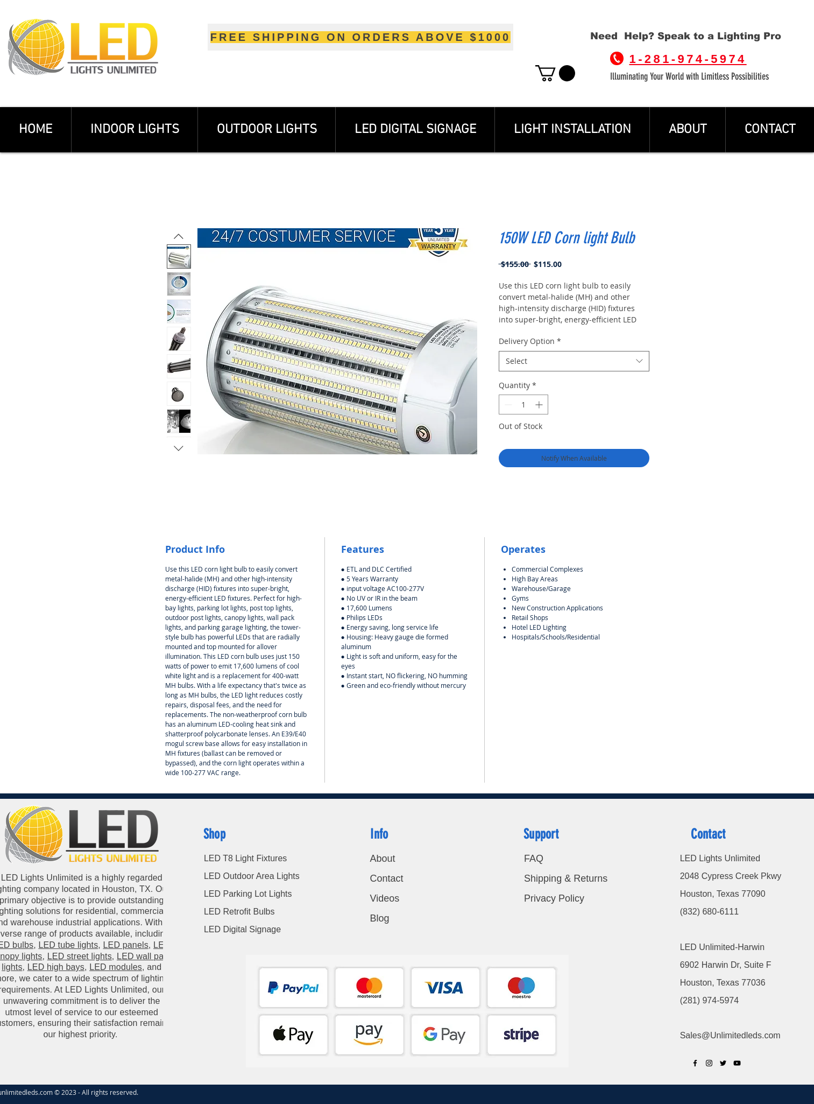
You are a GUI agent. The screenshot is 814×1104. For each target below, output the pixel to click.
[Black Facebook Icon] (695, 1063)
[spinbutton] (523, 404)
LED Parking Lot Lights (248, 893)
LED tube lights (68, 945)
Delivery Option (530, 341)
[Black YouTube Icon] (737, 1063)
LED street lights (79, 956)
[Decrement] (507, 404)
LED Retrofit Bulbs (239, 911)
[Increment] (540, 404)
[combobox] (574, 361)
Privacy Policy (554, 898)
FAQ (533, 858)
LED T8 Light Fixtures (245, 858)
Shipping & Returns (565, 878)
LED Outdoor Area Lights (252, 876)
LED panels (125, 945)
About (382, 858)
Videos (384, 898)
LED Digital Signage (242, 929)
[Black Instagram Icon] (709, 1063)
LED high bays (55, 967)
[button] (555, 73)
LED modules (115, 967)
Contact (388, 878)
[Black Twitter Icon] (723, 1063)
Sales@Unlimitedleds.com (730, 1035)
